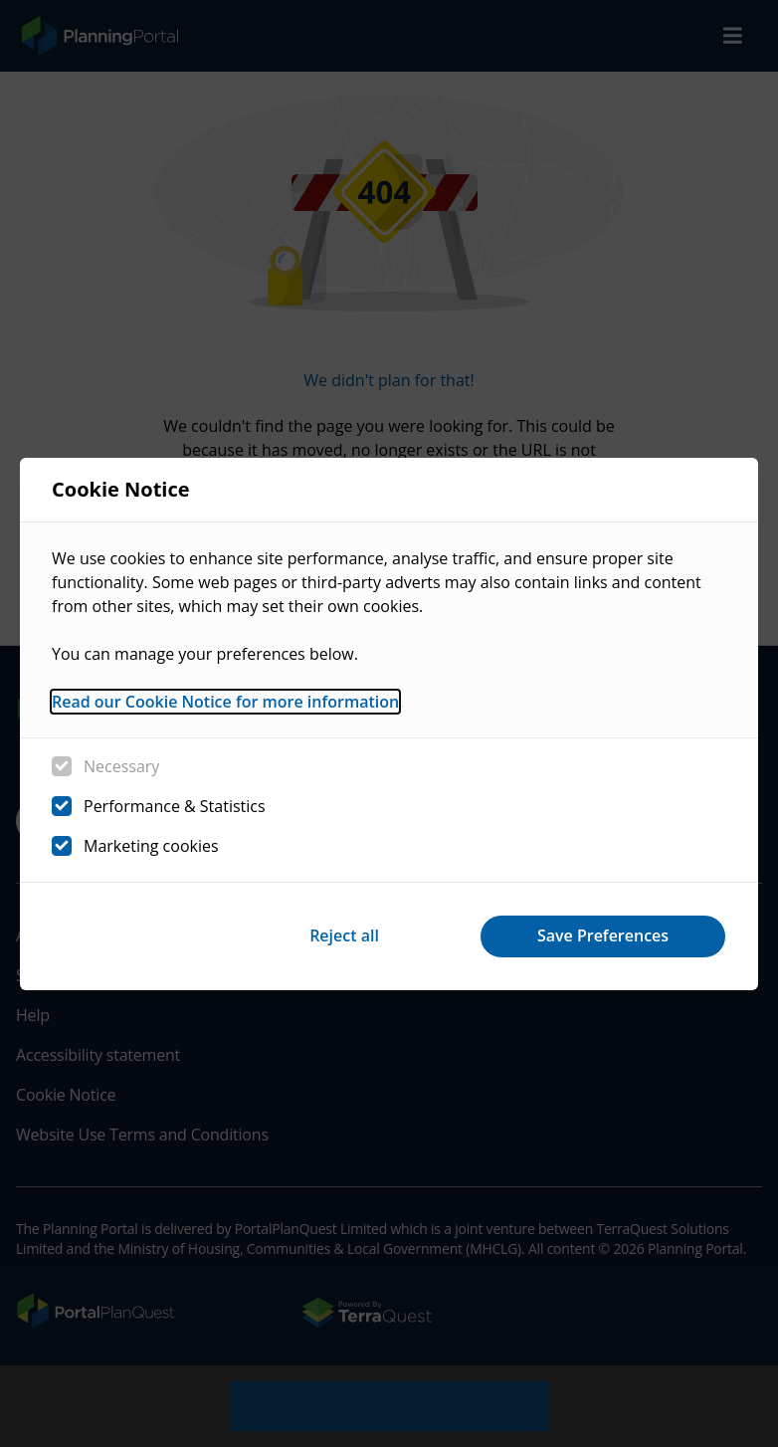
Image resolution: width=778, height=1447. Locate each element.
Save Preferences (603, 935)
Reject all (344, 935)
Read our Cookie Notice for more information (225, 702)
